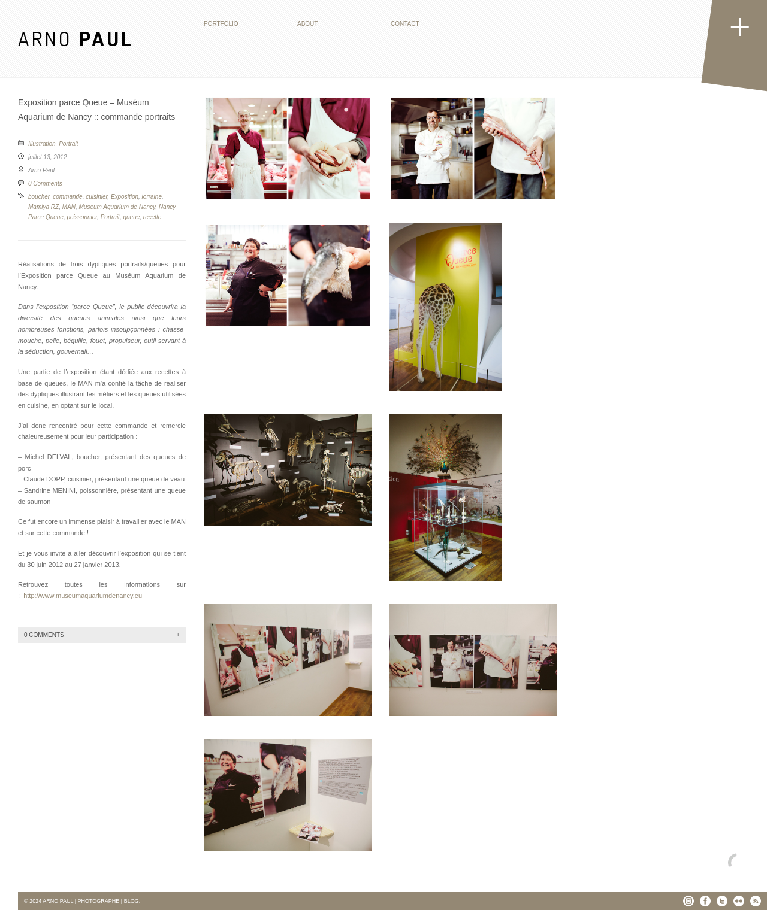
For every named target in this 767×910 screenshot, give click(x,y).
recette (152, 217)
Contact (405, 23)
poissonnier (82, 217)
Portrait (68, 144)
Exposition (124, 196)
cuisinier (96, 196)
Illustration (42, 144)
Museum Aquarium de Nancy (116, 207)
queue (131, 217)
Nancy (167, 207)
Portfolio (221, 23)
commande (67, 196)
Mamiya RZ (43, 207)
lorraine (152, 196)
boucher (39, 196)
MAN (69, 207)
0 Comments (45, 183)
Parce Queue (46, 217)
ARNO (76, 38)
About (307, 23)
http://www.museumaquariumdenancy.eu (82, 595)
